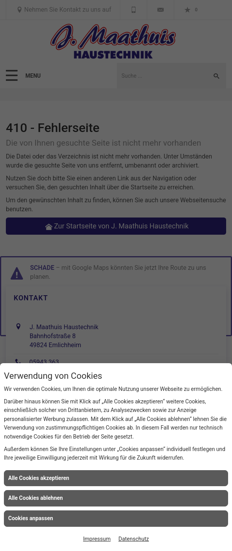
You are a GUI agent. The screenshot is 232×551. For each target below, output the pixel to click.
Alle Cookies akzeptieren (38, 478)
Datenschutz (133, 539)
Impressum (97, 539)
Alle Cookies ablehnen (35, 498)
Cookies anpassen (30, 518)
